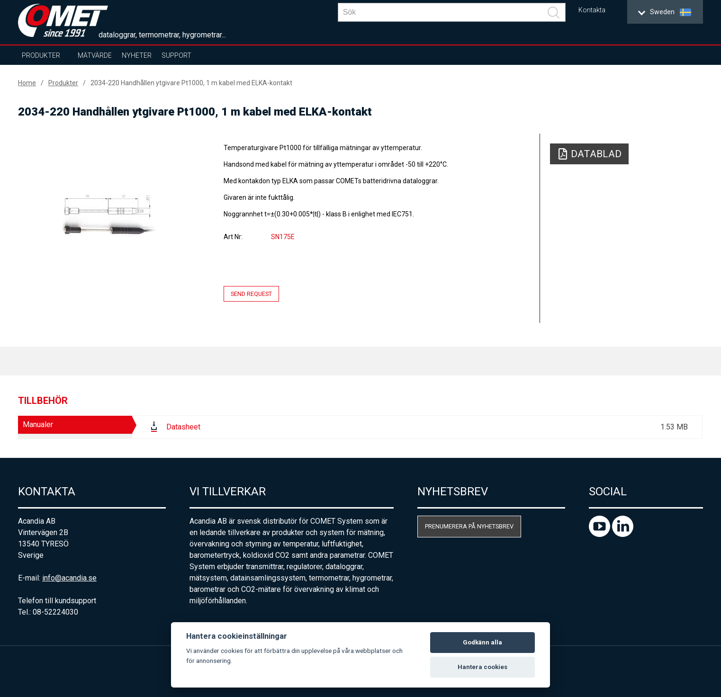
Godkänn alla (482, 642)
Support (176, 55)
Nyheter (137, 55)
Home (27, 83)
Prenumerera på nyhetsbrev (469, 526)
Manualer (38, 424)
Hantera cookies (482, 666)
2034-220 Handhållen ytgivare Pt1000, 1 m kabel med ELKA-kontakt (191, 83)
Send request (251, 293)
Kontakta (591, 10)
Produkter (41, 55)
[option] (110, 216)
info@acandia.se (69, 577)
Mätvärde (95, 55)
